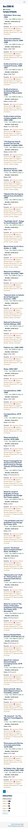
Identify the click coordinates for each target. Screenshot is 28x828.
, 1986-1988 (13, 40)
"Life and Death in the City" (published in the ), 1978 (14, 522)
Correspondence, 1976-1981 (12, 415)
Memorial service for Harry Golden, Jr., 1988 (13, 247)
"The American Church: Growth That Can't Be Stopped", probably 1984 (13, 143)
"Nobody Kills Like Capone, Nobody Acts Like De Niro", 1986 (13, 196)
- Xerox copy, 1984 (12, 16)
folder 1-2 (6, 808)
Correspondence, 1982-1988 (12, 391)
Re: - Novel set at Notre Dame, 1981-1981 (14, 769)
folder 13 (5, 806)
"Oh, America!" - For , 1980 (13, 718)
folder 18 (5, 801)
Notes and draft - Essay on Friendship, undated (13, 691)
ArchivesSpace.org (13, 826)
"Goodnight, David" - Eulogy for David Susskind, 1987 (14, 222)
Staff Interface (15, 824)
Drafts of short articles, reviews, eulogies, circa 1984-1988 (12, 118)
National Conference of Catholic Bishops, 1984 (12, 323)
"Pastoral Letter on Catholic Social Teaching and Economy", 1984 (14, 297)
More (5, 813)
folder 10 (5, 810)
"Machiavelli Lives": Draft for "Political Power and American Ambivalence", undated (13, 577)
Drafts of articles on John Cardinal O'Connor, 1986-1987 (13, 66)
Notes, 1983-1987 (11, 369)
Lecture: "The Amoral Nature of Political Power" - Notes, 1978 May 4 (13, 549)
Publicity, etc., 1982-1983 (13, 347)
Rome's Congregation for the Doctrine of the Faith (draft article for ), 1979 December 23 (13, 464)
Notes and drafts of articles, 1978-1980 (11, 438)
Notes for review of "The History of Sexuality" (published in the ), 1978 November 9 (13, 607)
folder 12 (5, 803)
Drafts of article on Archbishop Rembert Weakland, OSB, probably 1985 (13, 92)
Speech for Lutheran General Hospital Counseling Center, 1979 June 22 (13, 662)
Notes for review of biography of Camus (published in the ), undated (13, 494)
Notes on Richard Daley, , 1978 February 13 (14, 635)
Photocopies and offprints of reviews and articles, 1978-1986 (13, 745)
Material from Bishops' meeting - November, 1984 (13, 272)
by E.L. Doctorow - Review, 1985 (13, 169)
